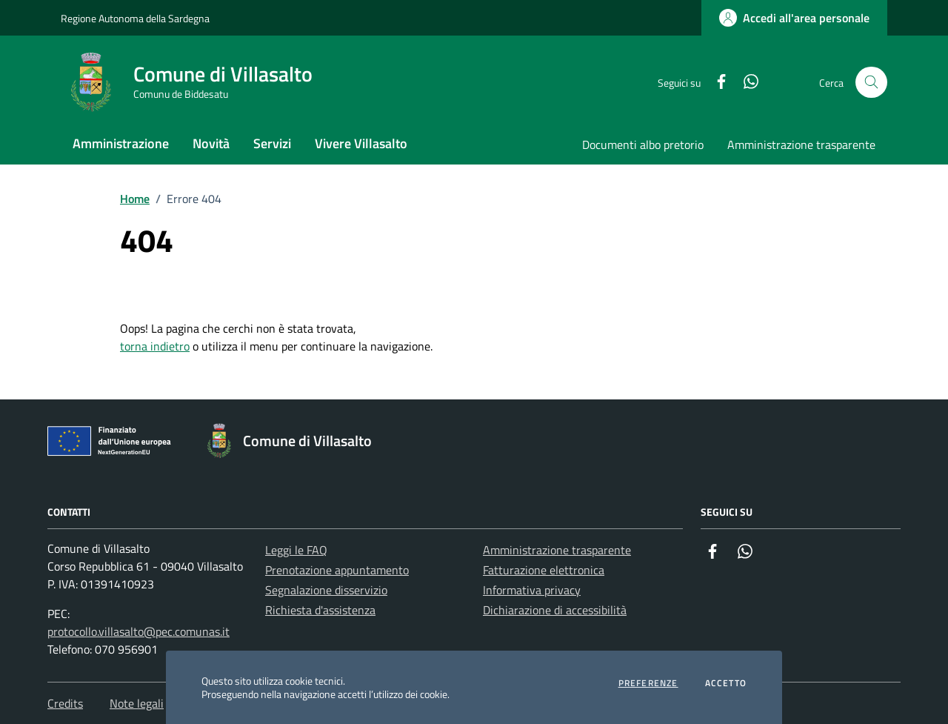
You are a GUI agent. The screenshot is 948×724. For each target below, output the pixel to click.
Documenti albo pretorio (643, 144)
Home (135, 198)
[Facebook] (715, 83)
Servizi (272, 143)
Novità (211, 143)
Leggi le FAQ (296, 550)
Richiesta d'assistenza (320, 610)
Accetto (726, 683)
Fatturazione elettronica (543, 570)
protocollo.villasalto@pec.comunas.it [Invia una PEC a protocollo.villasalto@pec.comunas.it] (138, 631)
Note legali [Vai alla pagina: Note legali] (137, 703)
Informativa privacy (532, 590)
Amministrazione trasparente (801, 144)
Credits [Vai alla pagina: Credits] (65, 703)
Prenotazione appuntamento (337, 570)
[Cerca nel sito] (871, 83)
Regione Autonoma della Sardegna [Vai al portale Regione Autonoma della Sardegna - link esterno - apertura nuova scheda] (135, 18)
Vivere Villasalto (361, 143)
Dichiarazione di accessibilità (555, 610)
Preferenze (648, 683)
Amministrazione (121, 143)
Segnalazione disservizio (326, 590)
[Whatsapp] (745, 83)
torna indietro (155, 346)
